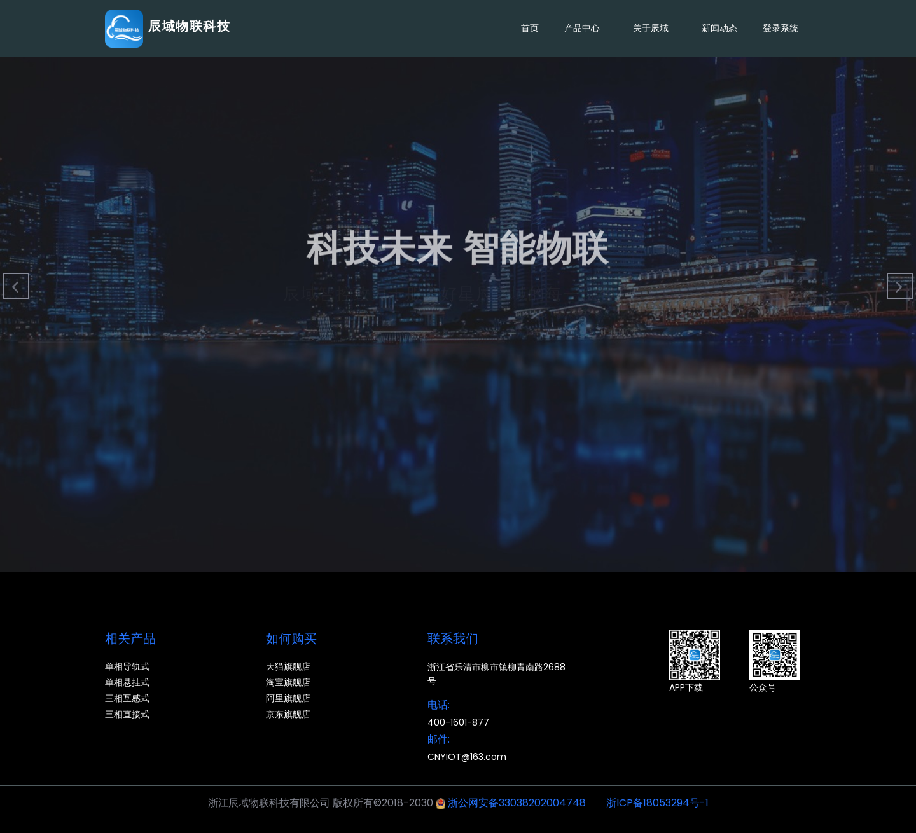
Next (900, 286)
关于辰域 (654, 28)
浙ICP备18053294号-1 (657, 802)
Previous (16, 286)
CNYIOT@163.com (466, 756)
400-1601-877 (458, 722)
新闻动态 (719, 28)
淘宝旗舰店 (288, 682)
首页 (530, 28)
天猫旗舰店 (288, 666)
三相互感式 (127, 698)
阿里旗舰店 (288, 698)
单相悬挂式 (127, 682)
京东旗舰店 (288, 714)
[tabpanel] (458, 286)
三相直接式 (127, 714)
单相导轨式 (127, 666)
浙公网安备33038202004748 (517, 802)
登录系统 (780, 28)
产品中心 (585, 28)
